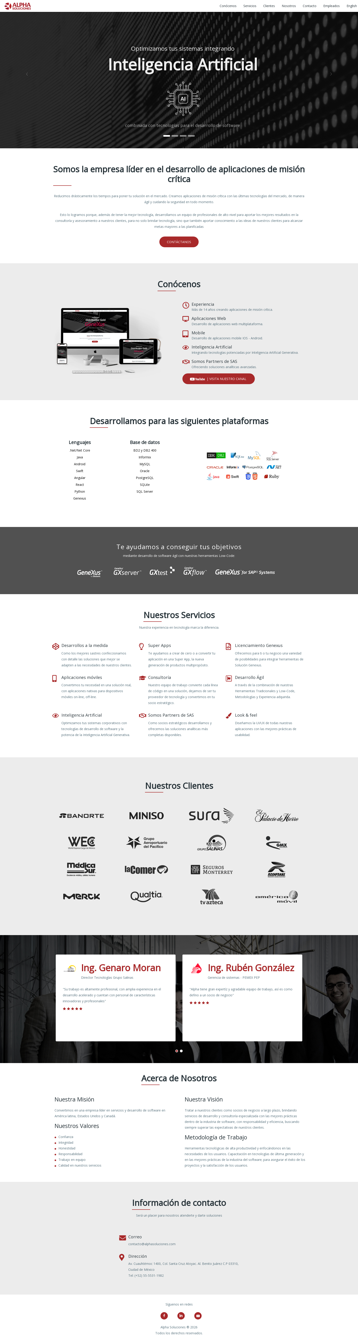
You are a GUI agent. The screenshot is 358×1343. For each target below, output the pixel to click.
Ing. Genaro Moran (121, 967)
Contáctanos (179, 242)
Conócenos (228, 6)
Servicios (249, 6)
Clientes (269, 6)
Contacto (309, 6)
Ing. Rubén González (251, 967)
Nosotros (289, 6)
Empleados (331, 6)
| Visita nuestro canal (218, 379)
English (352, 6)
